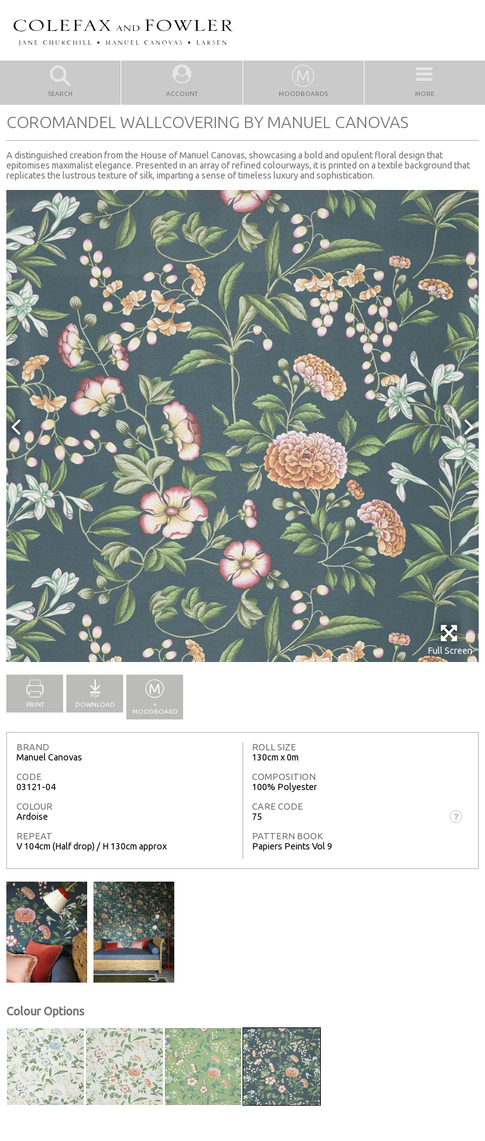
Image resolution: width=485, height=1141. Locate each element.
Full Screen (450, 640)
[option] (242, 426)
